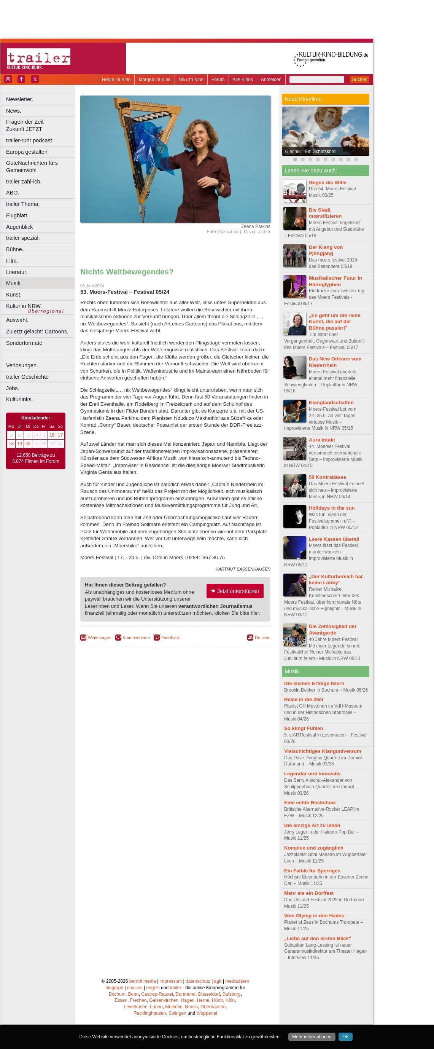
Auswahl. (17, 320)
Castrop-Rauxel (157, 994)
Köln (230, 1000)
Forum (218, 79)
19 (19, 443)
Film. (12, 261)
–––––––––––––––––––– (36, 354)
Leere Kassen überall (334, 539)
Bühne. (15, 249)
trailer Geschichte (27, 377)
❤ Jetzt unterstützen (235, 591)
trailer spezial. (23, 238)
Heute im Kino (116, 79)
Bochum (117, 994)
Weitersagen (99, 637)
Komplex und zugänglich (313, 848)
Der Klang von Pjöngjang (326, 250)
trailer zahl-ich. (24, 182)
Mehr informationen (311, 1036)
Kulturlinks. (19, 399)
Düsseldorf (209, 994)
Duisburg (232, 994)
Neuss (191, 1006)
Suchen (359, 79)
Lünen (156, 1006)
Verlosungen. (22, 365)
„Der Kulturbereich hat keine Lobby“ (335, 580)
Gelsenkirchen (163, 1000)
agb (218, 981)
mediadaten (237, 981)
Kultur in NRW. (24, 306)
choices (135, 987)
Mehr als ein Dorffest (309, 893)
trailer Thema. (23, 204)
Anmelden (271, 79)
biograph (114, 987)
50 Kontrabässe (327, 477)
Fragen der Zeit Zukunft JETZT (41, 125)
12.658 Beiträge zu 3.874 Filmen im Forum (35, 458)
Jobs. (12, 388)
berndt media (142, 981)
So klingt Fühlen (303, 728)
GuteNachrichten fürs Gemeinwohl (32, 166)
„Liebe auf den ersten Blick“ (317, 938)
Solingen (177, 1013)
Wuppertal (207, 1013)
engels (152, 987)
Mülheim (173, 1006)
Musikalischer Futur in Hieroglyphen (335, 281)
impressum (171, 981)
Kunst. (14, 295)
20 (27, 443)
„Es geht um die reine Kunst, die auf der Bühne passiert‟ (335, 321)
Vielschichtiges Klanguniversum (322, 751)
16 (51, 435)
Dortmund (185, 994)
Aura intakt (322, 440)
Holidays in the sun (332, 508)
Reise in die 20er (304, 699)
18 (11, 443)
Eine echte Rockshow (310, 802)
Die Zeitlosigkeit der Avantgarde (332, 629)
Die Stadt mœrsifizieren (325, 213)
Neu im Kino (191, 79)
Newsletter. (19, 99)
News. (13, 111)
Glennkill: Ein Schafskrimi (310, 151)
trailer (175, 987)
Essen (121, 1000)
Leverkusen (136, 1006)
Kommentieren (136, 637)
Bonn (133, 994)
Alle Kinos (243, 79)
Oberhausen (213, 1006)
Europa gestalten (27, 152)
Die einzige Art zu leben (312, 825)
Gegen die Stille (328, 182)
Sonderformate (24, 343)
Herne (203, 1000)
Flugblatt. (17, 215)
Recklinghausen (150, 1013)
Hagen (187, 1000)
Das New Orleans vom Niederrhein (335, 362)
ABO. (12, 193)
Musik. (14, 283)
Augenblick (19, 227)
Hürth (217, 1000)
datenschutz (198, 981)
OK (345, 1036)
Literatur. (16, 272)
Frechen (138, 1000)
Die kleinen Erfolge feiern (314, 683)
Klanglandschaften (331, 402)
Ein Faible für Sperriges (312, 871)
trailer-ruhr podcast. (30, 140)
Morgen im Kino (154, 79)
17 (60, 435)
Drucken (262, 637)
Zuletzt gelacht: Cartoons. (37, 331)
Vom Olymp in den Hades (314, 915)
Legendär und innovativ (312, 773)
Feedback (170, 637)
